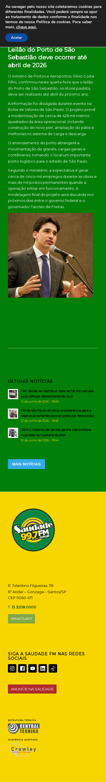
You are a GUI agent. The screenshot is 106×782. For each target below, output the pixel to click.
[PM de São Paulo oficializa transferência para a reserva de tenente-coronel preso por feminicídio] (53, 415)
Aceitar (17, 38)
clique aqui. (66, 27)
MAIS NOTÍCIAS (26, 464)
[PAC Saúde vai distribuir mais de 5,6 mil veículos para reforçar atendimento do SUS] (53, 396)
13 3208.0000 (24, 607)
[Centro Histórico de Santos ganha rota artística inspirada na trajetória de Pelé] (53, 435)
